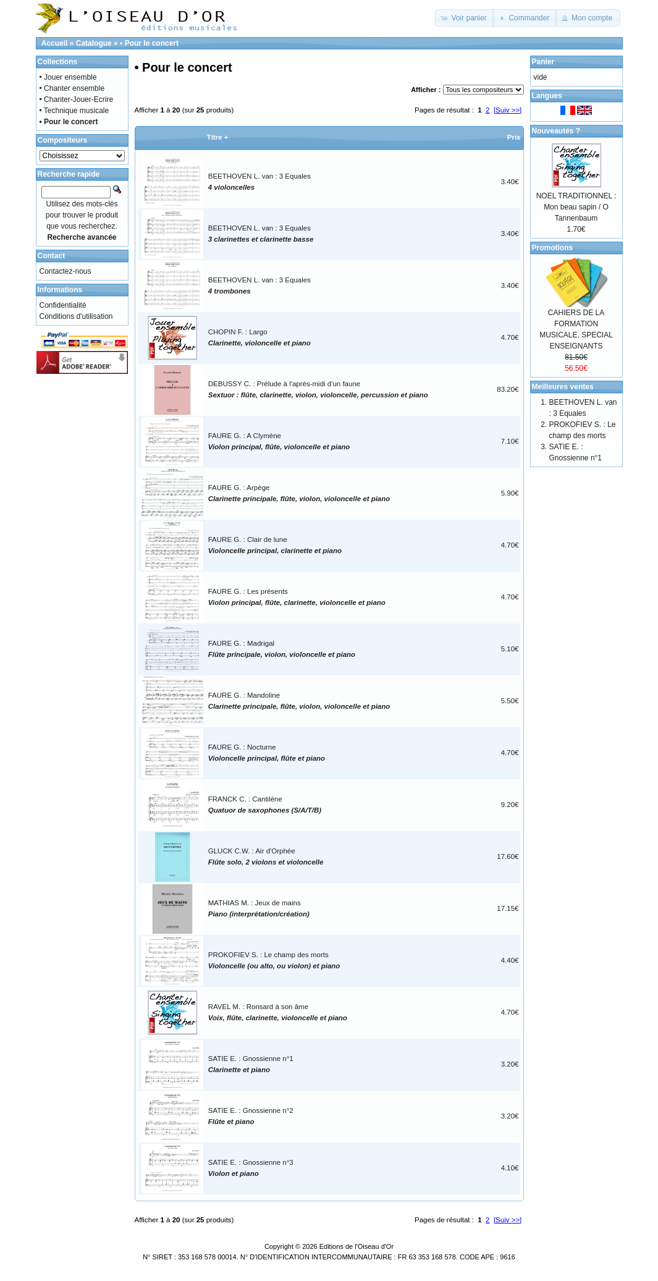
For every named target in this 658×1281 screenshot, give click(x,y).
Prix (514, 137)
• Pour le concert (149, 43)
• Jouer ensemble (68, 77)
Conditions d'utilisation (76, 316)
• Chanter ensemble (72, 88)
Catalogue (94, 43)
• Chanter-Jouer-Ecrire (77, 99)
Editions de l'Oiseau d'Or (356, 1246)
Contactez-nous (65, 271)
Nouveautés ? (556, 131)
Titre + (218, 137)
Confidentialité (63, 305)
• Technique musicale (74, 110)
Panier (543, 61)
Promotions (552, 247)
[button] (465, 18)
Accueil (54, 43)
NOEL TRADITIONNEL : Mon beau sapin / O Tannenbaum (576, 207)
